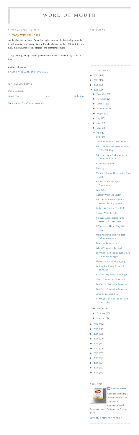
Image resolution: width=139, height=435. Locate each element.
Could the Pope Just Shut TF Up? (112, 141)
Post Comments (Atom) (33, 103)
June (99, 123)
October (101, 103)
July (99, 118)
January (101, 318)
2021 (96, 80)
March (100, 308)
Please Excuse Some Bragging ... (112, 261)
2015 (96, 338)
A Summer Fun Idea (105, 163)
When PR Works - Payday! (109, 247)
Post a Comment (16, 90)
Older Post (79, 96)
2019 (96, 89)
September (102, 108)
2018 (96, 324)
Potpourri (100, 136)
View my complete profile (106, 418)
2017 (96, 329)
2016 (96, 333)
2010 (96, 362)
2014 (96, 343)
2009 (96, 367)
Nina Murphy (118, 388)
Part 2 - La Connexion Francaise (111, 289)
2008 (96, 372)
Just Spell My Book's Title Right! (112, 274)
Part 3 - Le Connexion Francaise (111, 284)
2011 (96, 358)
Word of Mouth (70, 15)
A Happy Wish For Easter (108, 194)
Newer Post (13, 96)
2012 (96, 353)
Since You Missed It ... (107, 293)
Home (47, 96)
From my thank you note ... (109, 243)
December (102, 94)
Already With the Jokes (107, 213)
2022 (96, 75)
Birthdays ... (102, 168)
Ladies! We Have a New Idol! (110, 208)
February (101, 313)
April (99, 132)
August (100, 113)
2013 (96, 348)
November (102, 98)
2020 (96, 84)
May (99, 127)
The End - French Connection (110, 279)
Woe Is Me (101, 189)
